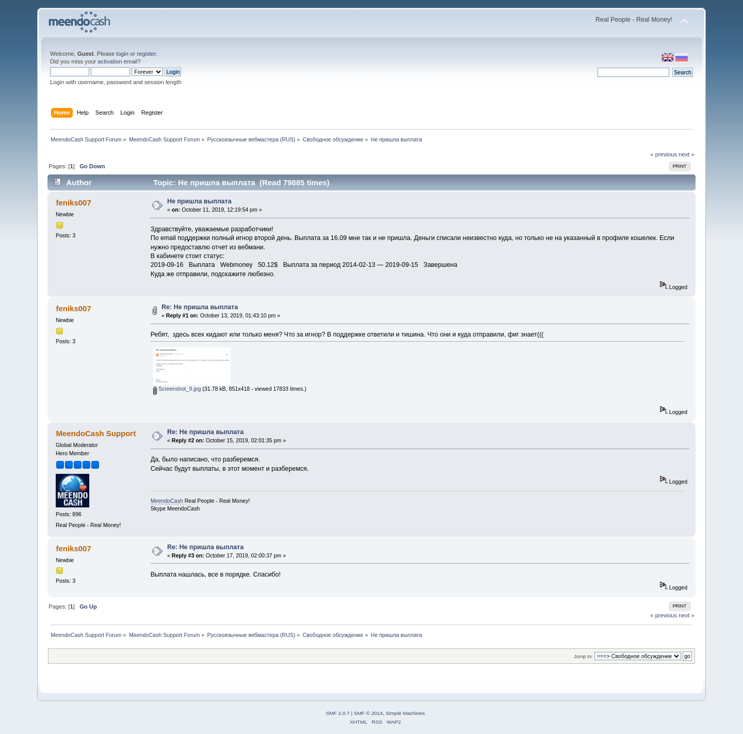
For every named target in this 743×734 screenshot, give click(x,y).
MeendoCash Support (96, 433)
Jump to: (583, 656)
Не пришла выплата (199, 201)
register (146, 54)
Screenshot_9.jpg (177, 389)
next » (686, 154)
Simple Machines (405, 713)
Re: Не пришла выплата (199, 307)
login (122, 54)
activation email (117, 61)
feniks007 (73, 202)
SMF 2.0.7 (338, 713)
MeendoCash (167, 501)
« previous (663, 154)
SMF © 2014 (368, 713)
